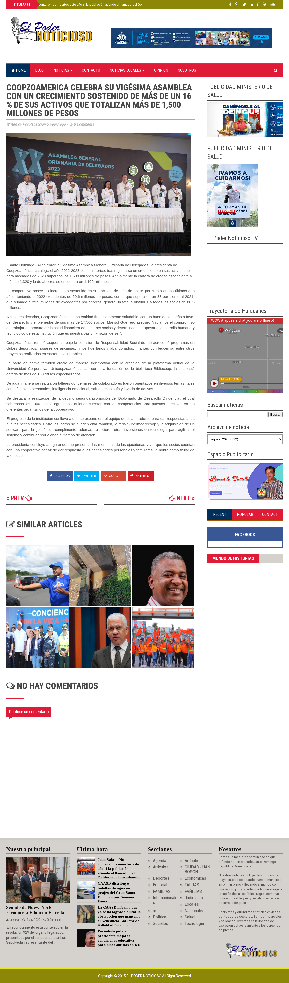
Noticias (62, 70)
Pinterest (140, 476)
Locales (192, 904)
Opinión (161, 70)
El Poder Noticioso (144, 976)
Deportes (161, 878)
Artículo (191, 860)
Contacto (91, 70)
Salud (190, 917)
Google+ (113, 476)
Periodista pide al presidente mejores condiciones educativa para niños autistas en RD (119, 940)
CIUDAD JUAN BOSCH (197, 869)
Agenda (159, 860)
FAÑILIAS (193, 891)
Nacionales (194, 910)
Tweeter (86, 476)
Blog (39, 70)
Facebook (60, 476)
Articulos (160, 867)
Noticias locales (127, 70)
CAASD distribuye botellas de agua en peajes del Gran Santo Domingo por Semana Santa (116, 892)
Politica (159, 917)
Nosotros (187, 70)
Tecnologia (194, 923)
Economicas (195, 878)
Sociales (160, 923)
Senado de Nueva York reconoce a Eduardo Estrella (35, 910)
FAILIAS (192, 884)
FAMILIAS (162, 891)
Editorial (160, 884)
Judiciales (194, 897)
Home (18, 70)
